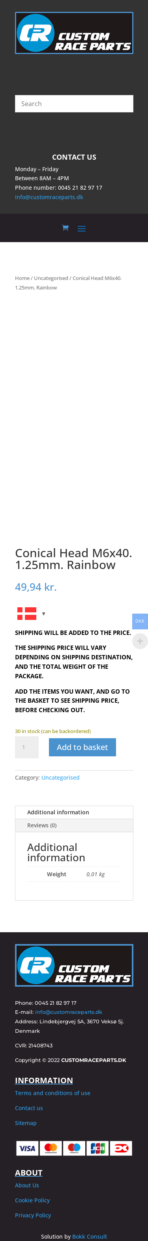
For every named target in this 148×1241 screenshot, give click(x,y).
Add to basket (82, 747)
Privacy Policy (33, 1215)
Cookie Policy (32, 1200)
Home (22, 278)
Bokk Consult (89, 1236)
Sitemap (26, 1123)
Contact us (29, 1108)
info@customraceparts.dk (49, 197)
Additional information (58, 812)
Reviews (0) (41, 825)
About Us (27, 1185)
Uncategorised (51, 278)
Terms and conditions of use (52, 1093)
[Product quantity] (27, 747)
